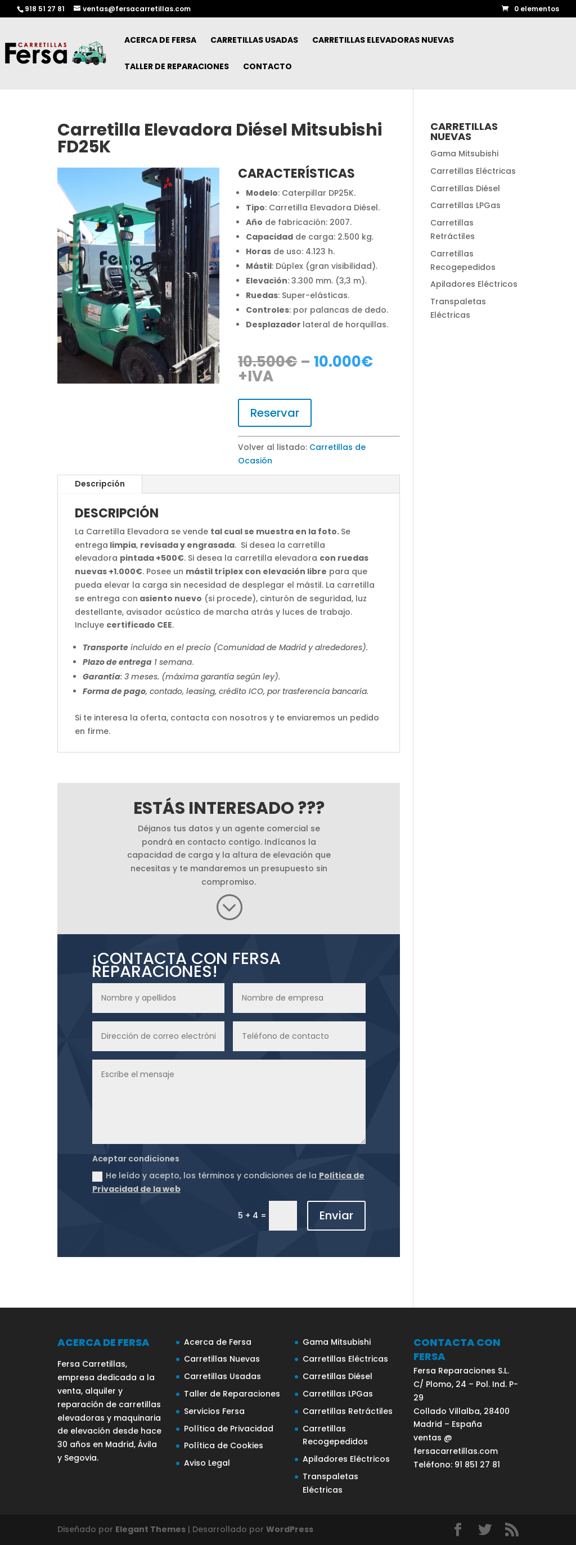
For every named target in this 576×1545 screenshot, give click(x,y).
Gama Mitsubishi (464, 153)
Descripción (100, 483)
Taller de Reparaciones (176, 67)
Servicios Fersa (214, 1411)
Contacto (267, 67)
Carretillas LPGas (465, 205)
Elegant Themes (150, 1529)
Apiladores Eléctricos (474, 284)
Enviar (336, 1215)
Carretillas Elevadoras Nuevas (383, 41)
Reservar (274, 413)
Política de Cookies (223, 1445)
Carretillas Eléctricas (473, 171)
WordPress (289, 1529)
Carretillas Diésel (465, 188)
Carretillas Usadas (254, 41)
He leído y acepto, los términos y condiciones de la (228, 1182)
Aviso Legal (207, 1463)
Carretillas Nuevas (222, 1358)
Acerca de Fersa (160, 41)
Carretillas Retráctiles (348, 1411)
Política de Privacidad (228, 1428)
